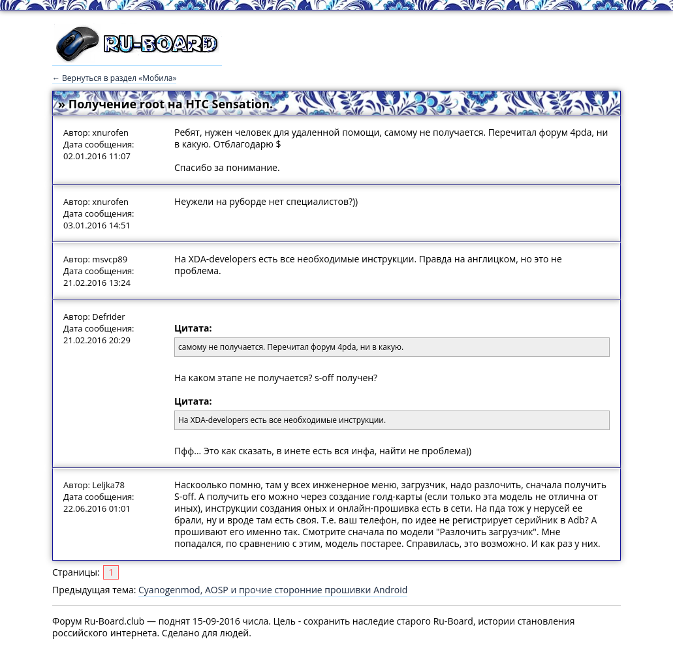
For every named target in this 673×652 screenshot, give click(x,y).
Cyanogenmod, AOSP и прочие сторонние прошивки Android (272, 589)
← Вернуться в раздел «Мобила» (114, 78)
